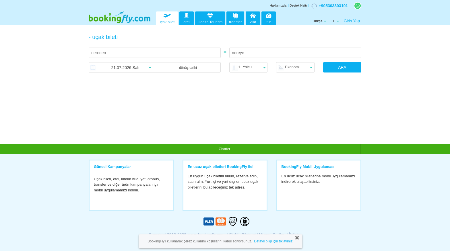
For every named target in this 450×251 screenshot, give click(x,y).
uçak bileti (167, 17)
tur (268, 17)
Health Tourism (210, 18)
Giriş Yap (352, 21)
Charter (224, 149)
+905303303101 (329, 6)
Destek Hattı (298, 5)
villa (253, 17)
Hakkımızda (278, 5)
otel (186, 17)
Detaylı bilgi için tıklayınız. (273, 241)
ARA (342, 67)
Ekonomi (292, 67)
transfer (235, 17)
